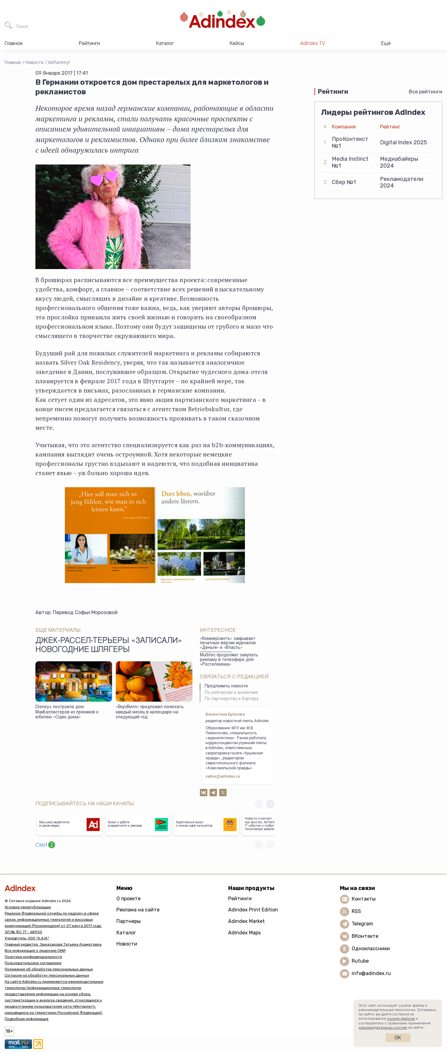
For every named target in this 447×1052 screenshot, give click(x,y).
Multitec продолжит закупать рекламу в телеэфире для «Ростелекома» (229, 660)
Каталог (126, 933)
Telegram (362, 924)
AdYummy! (59, 62)
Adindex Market (246, 921)
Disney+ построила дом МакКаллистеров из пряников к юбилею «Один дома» (66, 712)
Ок (398, 1038)
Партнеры (128, 921)
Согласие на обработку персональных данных (47, 975)
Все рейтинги (425, 92)
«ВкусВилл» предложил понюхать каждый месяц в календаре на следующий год (150, 712)
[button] (270, 804)
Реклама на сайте (138, 910)
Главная (13, 62)
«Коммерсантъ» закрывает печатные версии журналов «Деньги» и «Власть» (228, 643)
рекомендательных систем (383, 1027)
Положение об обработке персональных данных (49, 969)
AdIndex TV (312, 43)
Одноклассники (371, 948)
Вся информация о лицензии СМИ (35, 950)
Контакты (364, 899)
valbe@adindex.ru (222, 777)
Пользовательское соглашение (33, 963)
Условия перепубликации (28, 907)
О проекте (128, 898)
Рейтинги (240, 898)
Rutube (360, 961)
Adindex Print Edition (253, 910)
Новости (34, 62)
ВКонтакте (365, 936)
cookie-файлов (401, 1018)
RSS (356, 911)
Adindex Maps (244, 933)
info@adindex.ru (371, 973)
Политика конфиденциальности (33, 957)
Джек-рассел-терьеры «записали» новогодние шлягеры (108, 645)
